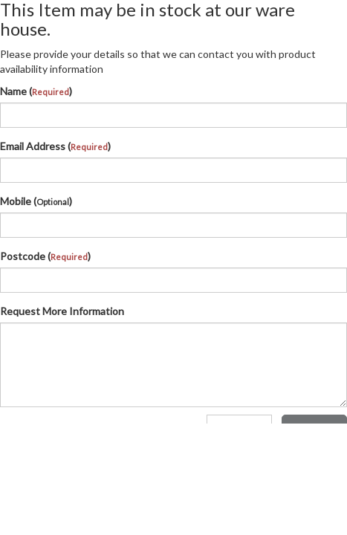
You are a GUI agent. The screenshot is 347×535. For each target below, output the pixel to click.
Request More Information (62, 311)
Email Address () (55, 146)
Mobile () (36, 201)
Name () (36, 91)
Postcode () (45, 256)
